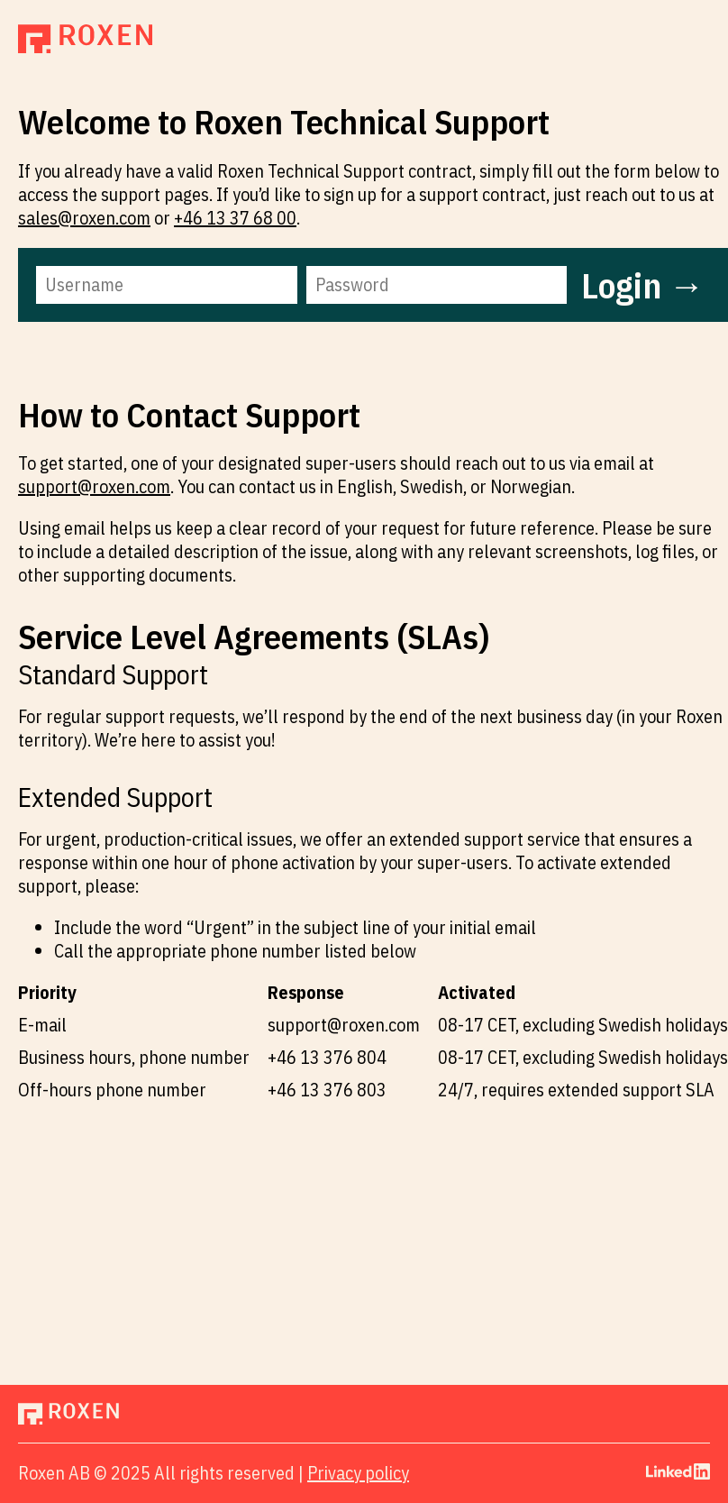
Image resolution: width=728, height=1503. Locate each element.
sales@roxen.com (84, 218)
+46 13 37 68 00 (235, 218)
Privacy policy (358, 1473)
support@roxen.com (94, 486)
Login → (643, 285)
